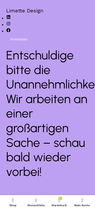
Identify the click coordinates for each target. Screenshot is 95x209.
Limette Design (24, 11)
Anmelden (19, 39)
